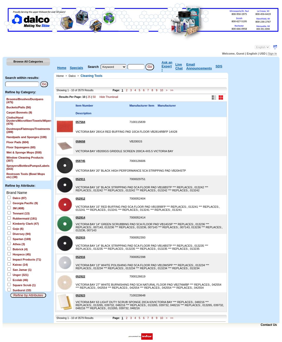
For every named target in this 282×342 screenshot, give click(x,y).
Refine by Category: (20, 92)
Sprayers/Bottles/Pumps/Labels (27, 167)
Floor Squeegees (20, 147)
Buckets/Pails (18, 107)
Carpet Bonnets (19, 112)
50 (94, 97)
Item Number (84, 105)
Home (61, 68)
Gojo (18, 228)
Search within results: (22, 78)
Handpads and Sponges (26, 137)
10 (161, 90)
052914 (80, 217)
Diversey (22, 233)
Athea (19, 244)
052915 (80, 237)
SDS (219, 66)
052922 (80, 276)
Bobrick (20, 249)
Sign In (272, 53)
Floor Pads (17, 142)
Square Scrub (24, 285)
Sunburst (22, 290)
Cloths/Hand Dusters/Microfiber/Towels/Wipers (28, 120)
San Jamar (22, 269)
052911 (80, 179)
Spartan (22, 239)
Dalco (19, 198)
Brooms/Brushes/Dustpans (24, 101)
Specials (76, 68)
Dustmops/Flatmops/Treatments (28, 130)
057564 (80, 121)
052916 (80, 256)
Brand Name (16, 193)
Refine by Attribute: (20, 186)
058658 (80, 141)
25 (88, 97)
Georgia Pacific (25, 203)
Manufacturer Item (141, 105)
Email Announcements (199, 66)
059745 (80, 160)
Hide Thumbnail (108, 97)
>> (171, 90)
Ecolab (20, 280)
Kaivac (20, 264)
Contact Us (269, 325)
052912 (80, 198)
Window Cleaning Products (25, 159)
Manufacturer (167, 105)
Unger (20, 274)
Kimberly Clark (26, 223)
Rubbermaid (25, 218)
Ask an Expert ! (167, 66)
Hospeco (22, 254)
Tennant (21, 213)
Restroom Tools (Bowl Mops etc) (25, 175)
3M (18, 208)
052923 (80, 295)
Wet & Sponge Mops (24, 152)
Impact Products (27, 259)
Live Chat (179, 66)
